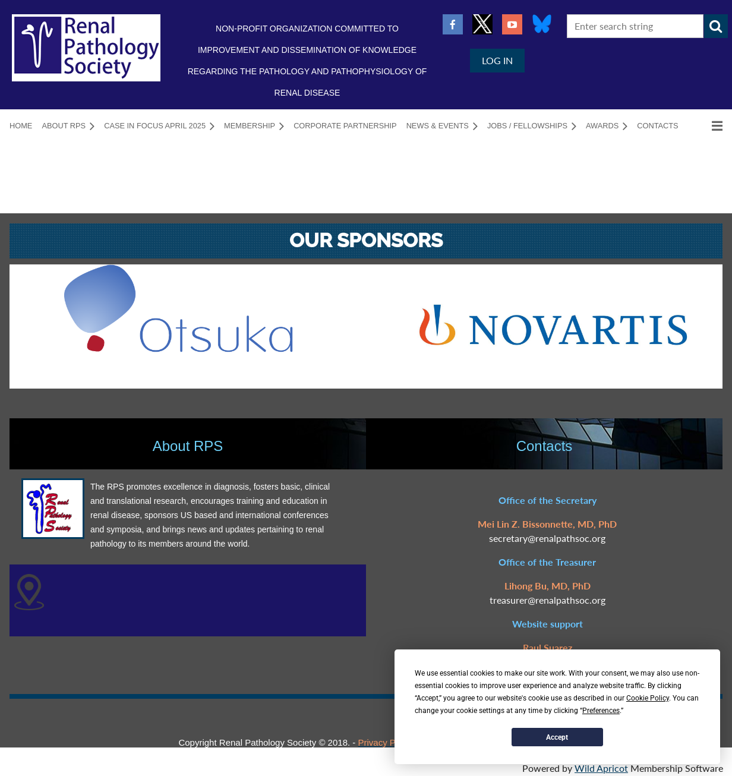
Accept (557, 737)
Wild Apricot (601, 768)
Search (716, 26)
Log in (497, 60)
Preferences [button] (601, 710)
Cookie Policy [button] (647, 698)
